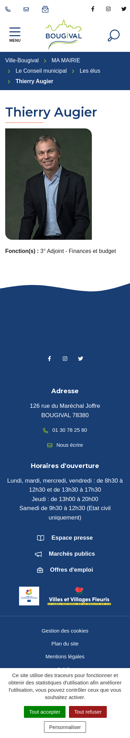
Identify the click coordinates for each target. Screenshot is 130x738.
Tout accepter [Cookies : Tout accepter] (44, 712)
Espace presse (72, 537)
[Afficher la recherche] (114, 35)
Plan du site (64, 643)
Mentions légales (65, 656)
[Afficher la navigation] (15, 34)
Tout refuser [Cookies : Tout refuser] (88, 712)
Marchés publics (72, 553)
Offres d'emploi (71, 569)
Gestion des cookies (65, 631)
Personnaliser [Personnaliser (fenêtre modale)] (65, 727)
